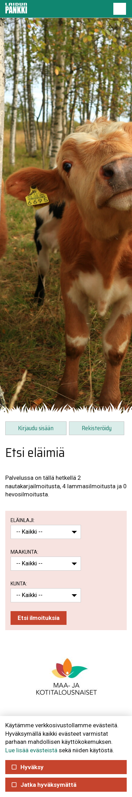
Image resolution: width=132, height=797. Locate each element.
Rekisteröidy (97, 428)
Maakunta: (24, 552)
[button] (119, 9)
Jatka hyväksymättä (43, 784)
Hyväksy (27, 767)
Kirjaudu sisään (36, 428)
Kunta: (19, 583)
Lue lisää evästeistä (31, 750)
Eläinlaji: (22, 520)
